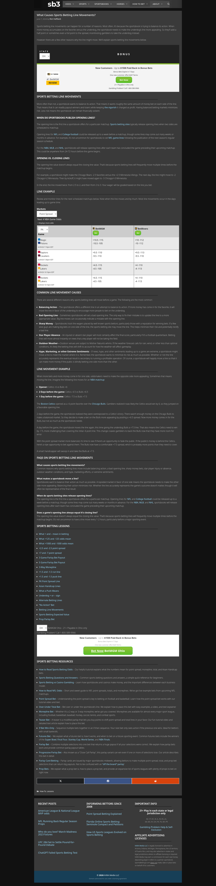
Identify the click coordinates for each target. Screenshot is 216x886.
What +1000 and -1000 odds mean (56, 543)
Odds (70, 4)
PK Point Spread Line (49, 581)
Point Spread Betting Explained (104, 813)
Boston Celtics (48, 403)
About (159, 4)
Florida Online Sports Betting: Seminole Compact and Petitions (105, 823)
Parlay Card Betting (48, 760)
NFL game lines (116, 137)
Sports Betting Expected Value (54, 614)
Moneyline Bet (46, 711)
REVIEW (53, 82)
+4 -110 (138, 265)
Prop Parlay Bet (47, 619)
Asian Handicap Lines (49, 586)
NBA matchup (97, 379)
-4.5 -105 (97, 268)
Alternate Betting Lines (50, 600)
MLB (52, 147)
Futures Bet (45, 736)
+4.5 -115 (97, 265)
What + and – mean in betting (54, 533)
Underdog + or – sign (49, 595)
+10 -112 (139, 240)
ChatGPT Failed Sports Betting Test (57, 852)
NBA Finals (104, 739)
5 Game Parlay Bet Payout (52, 562)
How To (43, 791)
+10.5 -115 (98, 240)
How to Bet (141, 4)
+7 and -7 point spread (50, 552)
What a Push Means (49, 590)
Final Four (62, 739)
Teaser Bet (44, 719)
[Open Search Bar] (167, 4)
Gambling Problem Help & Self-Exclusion (156, 828)
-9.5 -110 (97, 256)
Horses (123, 4)
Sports (85, 4)
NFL (56, 134)
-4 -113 (138, 268)
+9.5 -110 (97, 252)
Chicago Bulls (99, 403)
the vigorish (110, 107)
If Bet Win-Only (46, 728)
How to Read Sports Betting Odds (56, 669)
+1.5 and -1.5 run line (49, 571)
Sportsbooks (104, 4)
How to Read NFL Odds (50, 690)
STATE (44, 51)
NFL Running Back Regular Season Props (57, 822)
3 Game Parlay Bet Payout (52, 557)
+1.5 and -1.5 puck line (50, 576)
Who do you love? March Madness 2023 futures (57, 833)
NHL (61, 147)
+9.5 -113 (139, 252)
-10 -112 (139, 243)
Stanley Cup (74, 739)
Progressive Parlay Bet (50, 752)
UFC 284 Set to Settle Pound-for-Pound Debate (56, 843)
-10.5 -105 (98, 243)
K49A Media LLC (141, 845)
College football (70, 134)
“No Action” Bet (46, 604)
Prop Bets (44, 768)
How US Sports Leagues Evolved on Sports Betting (106, 833)
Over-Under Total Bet (49, 706)
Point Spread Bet (47, 698)
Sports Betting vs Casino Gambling (56, 682)
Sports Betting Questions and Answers (58, 677)
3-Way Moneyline (47, 567)
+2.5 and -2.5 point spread (52, 548)
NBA (46, 147)
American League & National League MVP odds (59, 812)
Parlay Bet (44, 744)
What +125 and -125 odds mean (55, 538)
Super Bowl (51, 739)
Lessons (50, 791)
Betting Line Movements (51, 609)
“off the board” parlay (113, 764)
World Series (87, 739)
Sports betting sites (120, 124)
